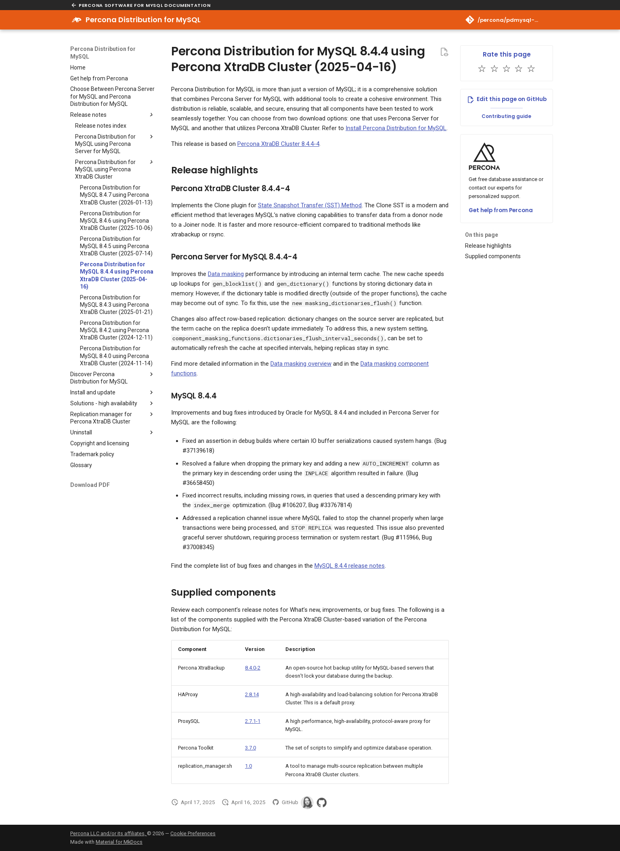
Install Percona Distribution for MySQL (396, 128)
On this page (481, 235)
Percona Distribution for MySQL (103, 52)
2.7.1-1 (252, 721)
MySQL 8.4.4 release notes (349, 565)
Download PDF (90, 485)
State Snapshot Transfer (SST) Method (310, 205)
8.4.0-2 (252, 668)
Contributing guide (506, 116)
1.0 (248, 766)
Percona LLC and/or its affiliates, (108, 833)
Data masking (226, 274)
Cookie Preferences (193, 833)
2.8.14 (252, 694)
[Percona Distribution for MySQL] (77, 20)
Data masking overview (300, 363)
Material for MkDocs (119, 842)
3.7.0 (250, 748)
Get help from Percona (501, 210)
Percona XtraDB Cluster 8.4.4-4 (278, 143)
